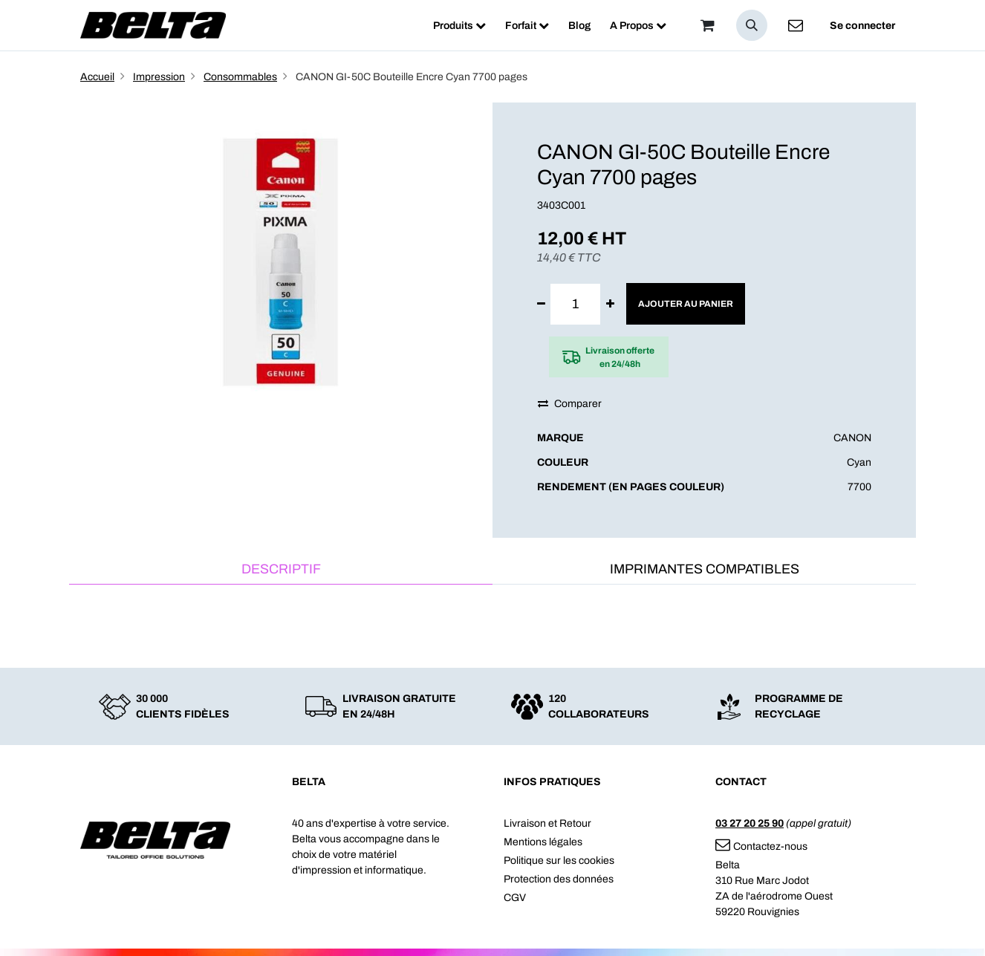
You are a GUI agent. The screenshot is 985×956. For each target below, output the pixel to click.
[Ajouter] (610, 304)
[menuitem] (459, 25)
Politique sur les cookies (559, 860)
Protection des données (559, 879)
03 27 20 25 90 (749, 823)
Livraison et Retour (547, 823)
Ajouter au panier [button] (685, 304)
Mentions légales (543, 842)
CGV (515, 897)
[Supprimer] (541, 304)
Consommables (240, 76)
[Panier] (707, 25)
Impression (159, 76)
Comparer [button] (570, 403)
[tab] (280, 570)
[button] (751, 25)
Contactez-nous (761, 846)
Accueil (97, 76)
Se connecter (862, 25)
